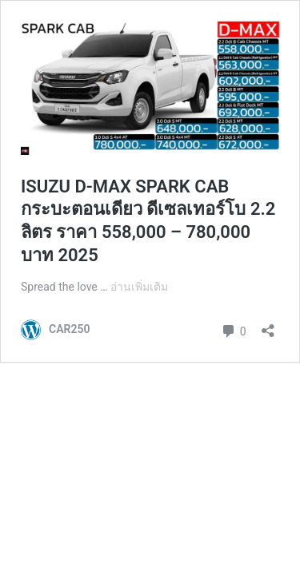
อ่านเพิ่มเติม (139, 286)
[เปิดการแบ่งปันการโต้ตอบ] (268, 325)
